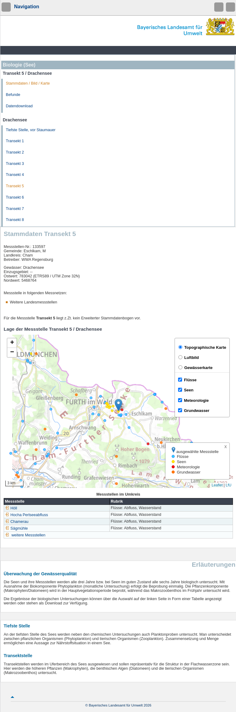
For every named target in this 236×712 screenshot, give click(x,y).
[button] (118, 405)
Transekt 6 (15, 197)
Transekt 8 (15, 220)
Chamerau (17, 522)
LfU (228, 485)
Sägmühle (16, 528)
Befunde (13, 95)
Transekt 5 (15, 186)
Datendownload (19, 106)
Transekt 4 (15, 175)
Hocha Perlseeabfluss (26, 515)
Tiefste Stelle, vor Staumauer (30, 130)
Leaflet (217, 485)
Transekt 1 (15, 141)
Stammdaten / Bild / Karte (28, 83)
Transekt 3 (15, 164)
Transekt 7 (15, 209)
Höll (11, 508)
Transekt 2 (15, 152)
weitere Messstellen (29, 535)
